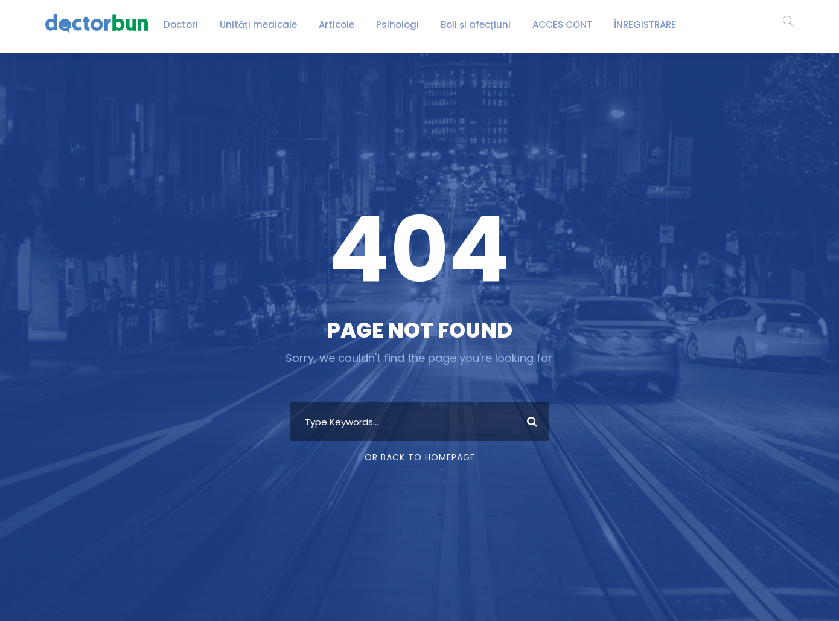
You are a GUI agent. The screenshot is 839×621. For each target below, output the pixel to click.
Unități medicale (263, 24)
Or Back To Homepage (420, 457)
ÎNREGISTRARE (625, 24)
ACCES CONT (539, 24)
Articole (332, 24)
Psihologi (387, 24)
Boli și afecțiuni (457, 24)
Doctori (194, 24)
